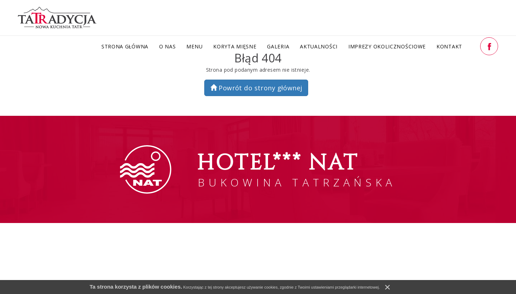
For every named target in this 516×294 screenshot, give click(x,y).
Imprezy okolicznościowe (387, 46)
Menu (194, 46)
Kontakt (449, 46)
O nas (167, 46)
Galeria (278, 46)
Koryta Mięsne (234, 46)
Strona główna (124, 46)
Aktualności (319, 46)
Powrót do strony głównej (256, 88)
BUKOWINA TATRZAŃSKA (296, 169)
